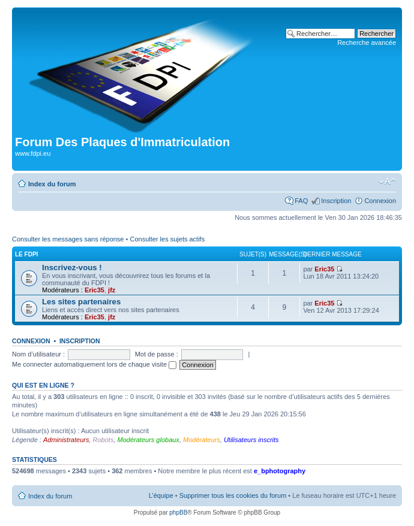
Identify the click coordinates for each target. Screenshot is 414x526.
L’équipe (161, 495)
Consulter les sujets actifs (167, 239)
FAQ (301, 200)
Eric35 (94, 290)
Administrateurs (66, 439)
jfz (111, 290)
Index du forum (52, 184)
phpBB (178, 512)
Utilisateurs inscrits (251, 439)
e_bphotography (279, 470)
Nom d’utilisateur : (38, 354)
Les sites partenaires (81, 301)
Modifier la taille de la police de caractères (387, 181)
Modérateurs (201, 439)
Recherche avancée (366, 42)
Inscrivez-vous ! (72, 267)
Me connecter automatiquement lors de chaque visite (94, 364)
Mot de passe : (156, 354)
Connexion (380, 200)
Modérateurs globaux (148, 439)
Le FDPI (26, 254)
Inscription (336, 200)
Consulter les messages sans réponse (68, 239)
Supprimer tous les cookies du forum (233, 495)
